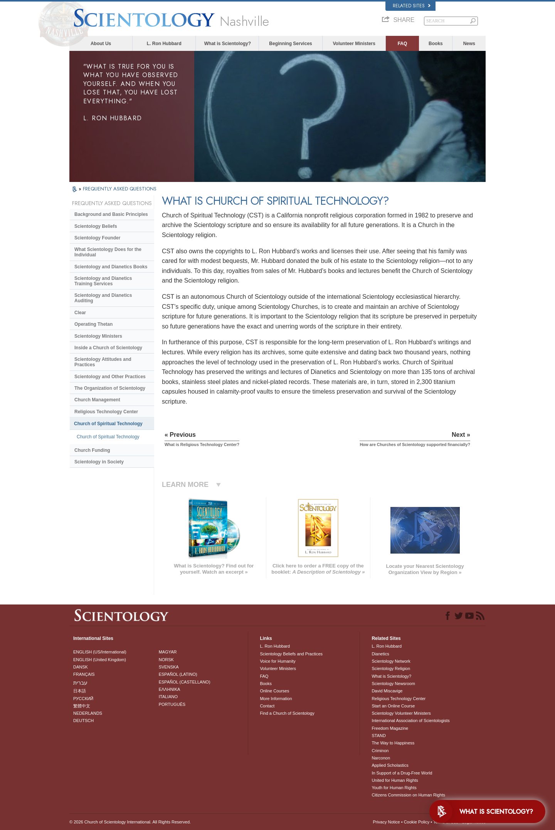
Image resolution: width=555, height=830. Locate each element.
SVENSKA (169, 667)
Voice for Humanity (277, 661)
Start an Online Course (393, 706)
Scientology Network (391, 661)
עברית (80, 683)
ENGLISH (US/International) (99, 652)
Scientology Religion (391, 668)
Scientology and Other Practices (110, 376)
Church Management (97, 399)
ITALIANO (168, 696)
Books (436, 43)
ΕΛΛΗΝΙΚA (169, 689)
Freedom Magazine (390, 728)
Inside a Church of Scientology (108, 347)
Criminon (380, 750)
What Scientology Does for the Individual (107, 252)
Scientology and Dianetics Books (110, 266)
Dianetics (380, 654)
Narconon (381, 758)
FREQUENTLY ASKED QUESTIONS (119, 188)
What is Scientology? (227, 43)
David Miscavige (387, 691)
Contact (267, 706)
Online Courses (274, 691)
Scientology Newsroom (393, 683)
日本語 (79, 691)
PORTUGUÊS (172, 704)
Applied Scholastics (390, 765)
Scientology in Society (99, 462)
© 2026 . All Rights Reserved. (130, 822)
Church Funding (92, 450)
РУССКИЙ (83, 698)
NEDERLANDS (87, 713)
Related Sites (412, 5)
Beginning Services (290, 43)
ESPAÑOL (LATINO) (178, 674)
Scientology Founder (97, 238)
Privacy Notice (386, 822)
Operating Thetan (93, 324)
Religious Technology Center (106, 411)
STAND (378, 735)
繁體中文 (81, 706)
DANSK (80, 667)
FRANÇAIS (84, 674)
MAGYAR (168, 652)
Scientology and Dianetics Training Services (103, 281)
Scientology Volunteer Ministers (401, 713)
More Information (276, 698)
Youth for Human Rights (394, 787)
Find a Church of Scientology (287, 713)
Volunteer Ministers (354, 43)
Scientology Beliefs (95, 226)
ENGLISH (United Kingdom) (99, 659)
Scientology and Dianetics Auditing (103, 298)
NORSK (166, 659)
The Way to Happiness (393, 743)
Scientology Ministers (98, 336)
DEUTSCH (83, 720)
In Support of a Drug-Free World (402, 773)
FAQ (402, 43)
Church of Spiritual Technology (108, 423)
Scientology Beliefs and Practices (291, 654)
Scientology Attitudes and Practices (102, 362)
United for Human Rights (395, 780)
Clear (80, 312)
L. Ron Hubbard (164, 43)
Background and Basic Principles (111, 214)
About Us (101, 43)
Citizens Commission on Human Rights (408, 795)
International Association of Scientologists (410, 720)
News (469, 43)
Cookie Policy (417, 822)
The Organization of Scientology (109, 388)
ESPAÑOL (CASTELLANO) (184, 682)
